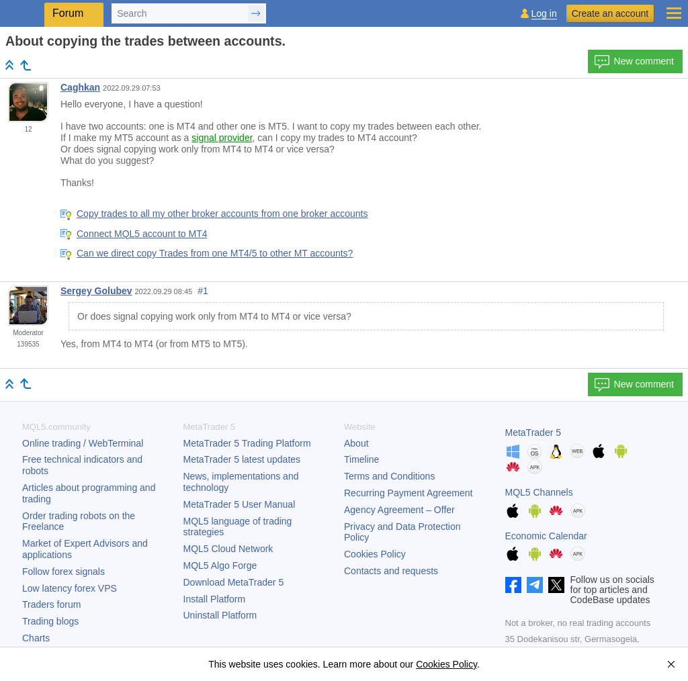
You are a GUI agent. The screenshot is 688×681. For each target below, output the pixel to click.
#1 (203, 290)
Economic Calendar (546, 536)
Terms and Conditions (389, 476)
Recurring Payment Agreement (408, 493)
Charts (36, 638)
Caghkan (80, 87)
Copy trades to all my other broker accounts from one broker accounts (222, 213)
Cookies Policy (375, 554)
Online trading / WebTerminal (82, 443)
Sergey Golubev (96, 290)
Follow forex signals (63, 571)
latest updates (242, 459)
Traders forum (51, 604)
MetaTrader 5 (533, 432)
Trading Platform (247, 443)
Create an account (610, 13)
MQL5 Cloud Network (228, 548)
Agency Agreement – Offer (399, 509)
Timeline (361, 459)
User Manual (239, 504)
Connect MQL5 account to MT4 (142, 233)
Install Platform (214, 599)
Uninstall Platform (220, 615)
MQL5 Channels (539, 492)
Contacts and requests (391, 570)
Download (233, 582)
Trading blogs (50, 621)
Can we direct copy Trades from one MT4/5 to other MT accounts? (215, 253)
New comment (634, 62)
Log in (544, 14)
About (356, 443)
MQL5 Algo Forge (220, 565)
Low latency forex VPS (69, 588)
